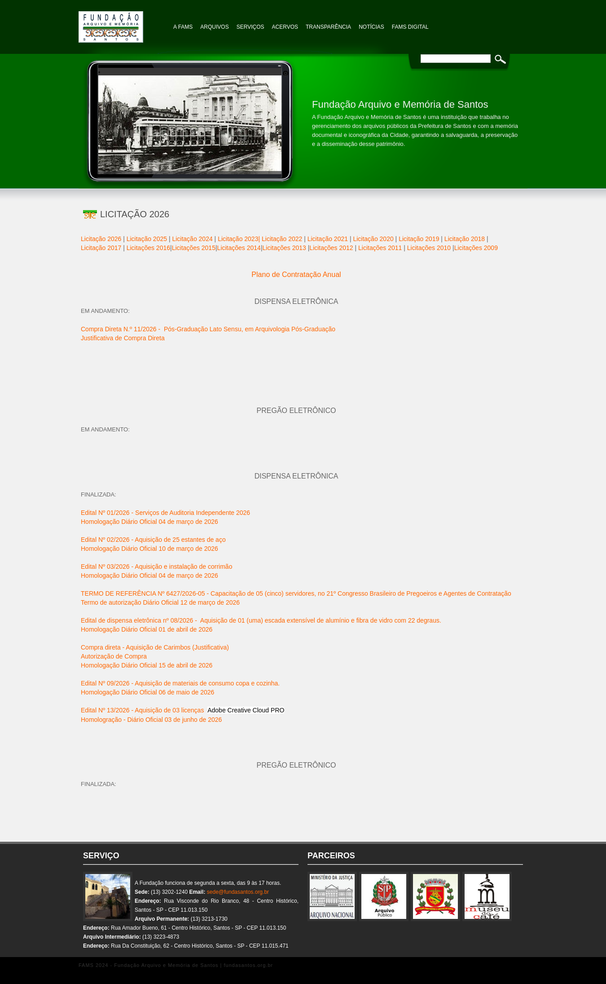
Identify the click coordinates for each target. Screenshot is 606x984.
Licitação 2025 (147, 238)
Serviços (250, 27)
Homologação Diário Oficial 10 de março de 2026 (149, 548)
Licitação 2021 (328, 238)
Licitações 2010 (429, 247)
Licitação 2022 (282, 238)
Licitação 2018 (464, 238)
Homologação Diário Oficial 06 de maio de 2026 (147, 692)
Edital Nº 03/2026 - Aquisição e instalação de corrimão (156, 566)
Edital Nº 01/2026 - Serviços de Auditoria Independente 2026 (165, 512)
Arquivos (214, 27)
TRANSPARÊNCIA (328, 27)
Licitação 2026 (101, 238)
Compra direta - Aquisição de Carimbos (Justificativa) (155, 647)
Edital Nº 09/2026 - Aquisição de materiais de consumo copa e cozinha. (180, 683)
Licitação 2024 (192, 238)
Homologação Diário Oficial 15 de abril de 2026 (146, 665)
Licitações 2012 (331, 247)
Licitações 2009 (476, 247)
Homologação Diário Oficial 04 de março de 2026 (149, 521)
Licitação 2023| (239, 238)
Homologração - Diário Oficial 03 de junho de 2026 (151, 719)
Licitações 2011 (380, 247)
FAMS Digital (410, 27)
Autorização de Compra (114, 656)
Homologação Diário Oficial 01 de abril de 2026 (146, 629)
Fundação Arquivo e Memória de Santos (123, 22)
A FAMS (183, 27)
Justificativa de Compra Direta (123, 338)
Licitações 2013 (285, 247)
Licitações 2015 (193, 247)
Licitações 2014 (239, 247)
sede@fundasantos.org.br (238, 892)
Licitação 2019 (419, 238)
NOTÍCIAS (371, 27)
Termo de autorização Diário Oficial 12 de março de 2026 (160, 602)
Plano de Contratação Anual (296, 274)
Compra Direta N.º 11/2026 (120, 329)
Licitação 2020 (373, 238)
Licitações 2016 (148, 247)
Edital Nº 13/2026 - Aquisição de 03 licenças (182, 710)
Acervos (285, 27)
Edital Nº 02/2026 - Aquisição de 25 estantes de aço (153, 539)
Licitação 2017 (101, 247)
